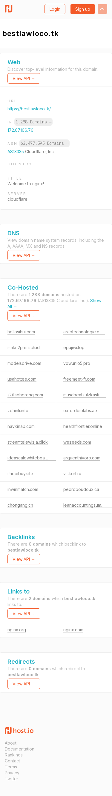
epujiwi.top (74, 347)
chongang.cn (20, 505)
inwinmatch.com (22, 489)
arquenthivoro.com (81, 457)
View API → (24, 78)
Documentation (19, 748)
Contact (12, 760)
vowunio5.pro (76, 363)
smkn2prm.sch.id (23, 347)
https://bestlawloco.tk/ (29, 108)
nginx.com (73, 629)
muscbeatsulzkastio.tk (84, 394)
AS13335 (16, 151)
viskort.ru (72, 473)
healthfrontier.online (82, 426)
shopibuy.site (20, 473)
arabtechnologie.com (84, 331)
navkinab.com (21, 426)
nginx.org (16, 629)
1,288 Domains (33, 122)
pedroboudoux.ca (81, 489)
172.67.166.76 (20, 130)
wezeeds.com (77, 442)
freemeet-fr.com (79, 378)
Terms (11, 766)
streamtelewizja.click (27, 442)
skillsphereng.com (25, 394)
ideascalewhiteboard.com (32, 457)
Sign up (82, 9)
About (10, 742)
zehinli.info (17, 410)
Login (55, 9)
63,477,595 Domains (44, 143)
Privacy (12, 772)
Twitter (11, 778)
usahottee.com (21, 378)
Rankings (14, 754)
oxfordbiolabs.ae (80, 410)
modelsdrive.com (24, 363)
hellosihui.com (21, 331)
